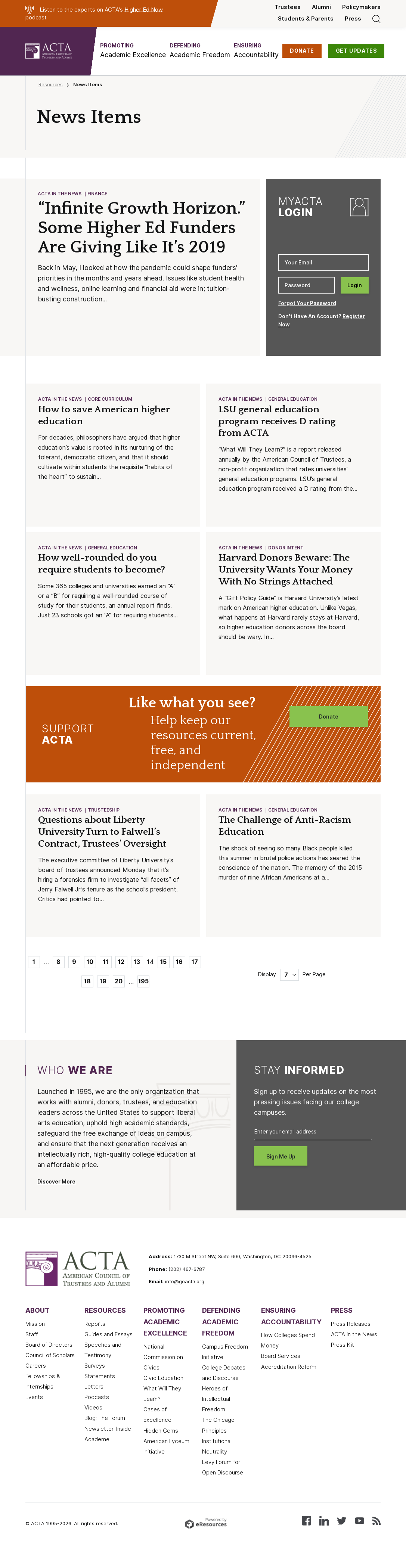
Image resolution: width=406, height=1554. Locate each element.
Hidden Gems (160, 1433)
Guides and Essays (108, 1336)
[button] (133, 51)
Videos (93, 1409)
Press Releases (351, 1326)
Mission (35, 1326)
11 (105, 964)
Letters (93, 1389)
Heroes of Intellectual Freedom (216, 1401)
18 (87, 983)
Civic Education (163, 1380)
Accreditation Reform (288, 1369)
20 (119, 983)
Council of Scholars (50, 1357)
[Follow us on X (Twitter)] (341, 1522)
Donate (328, 718)
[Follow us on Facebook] (306, 1522)
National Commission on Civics (163, 1359)
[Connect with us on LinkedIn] (324, 1522)
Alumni (321, 7)
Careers (35, 1368)
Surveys (94, 1368)
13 (137, 964)
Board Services (280, 1358)
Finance (98, 194)
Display (267, 977)
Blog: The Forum (104, 1420)
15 (163, 964)
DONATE (302, 51)
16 (179, 964)
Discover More (56, 1184)
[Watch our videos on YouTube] (359, 1522)
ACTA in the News (60, 194)
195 (143, 983)
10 (90, 964)
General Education (293, 399)
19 (103, 983)
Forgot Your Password (307, 303)
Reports (94, 1326)
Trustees (288, 7)
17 (195, 964)
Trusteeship (104, 812)
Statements (99, 1378)
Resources (50, 84)
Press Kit (342, 1347)
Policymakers (361, 7)
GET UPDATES (356, 51)
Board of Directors (48, 1347)
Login (354, 285)
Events (34, 1399)
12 (121, 964)
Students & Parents (306, 18)
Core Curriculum (110, 399)
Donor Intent (286, 549)
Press (353, 18)
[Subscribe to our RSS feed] (376, 1522)
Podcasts (96, 1399)
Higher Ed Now (143, 9)
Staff (31, 1336)
